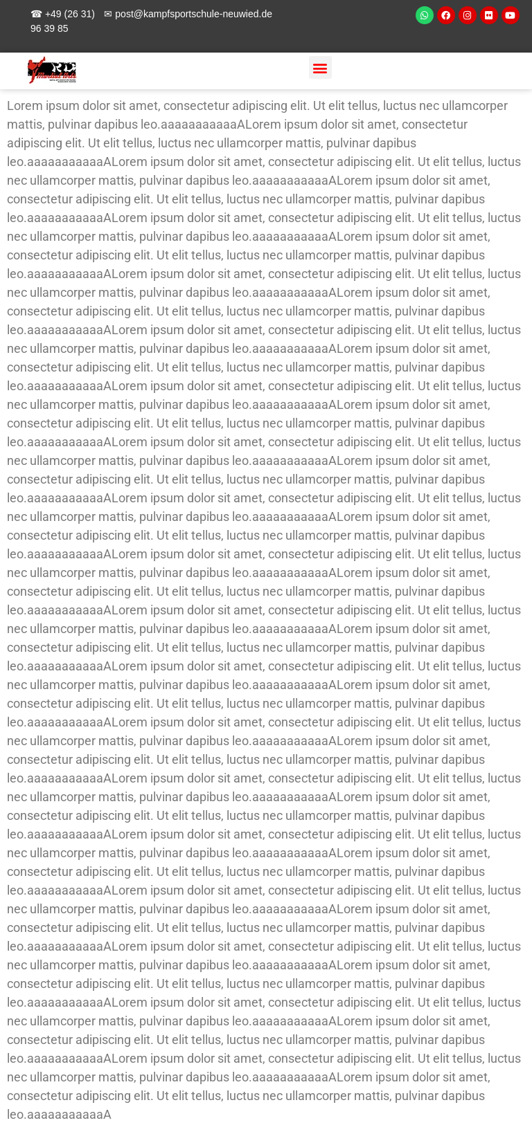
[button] (320, 67)
